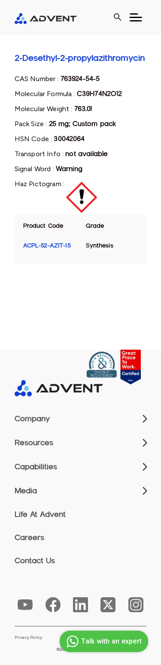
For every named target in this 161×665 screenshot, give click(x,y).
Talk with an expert (103, 641)
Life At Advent (40, 514)
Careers (29, 537)
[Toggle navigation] (135, 17)
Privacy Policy (29, 637)
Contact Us (35, 560)
